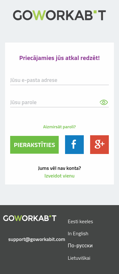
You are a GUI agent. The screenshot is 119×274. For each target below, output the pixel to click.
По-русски (80, 245)
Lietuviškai (79, 258)
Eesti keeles (80, 221)
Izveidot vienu (59, 175)
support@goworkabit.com (32, 239)
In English (78, 233)
